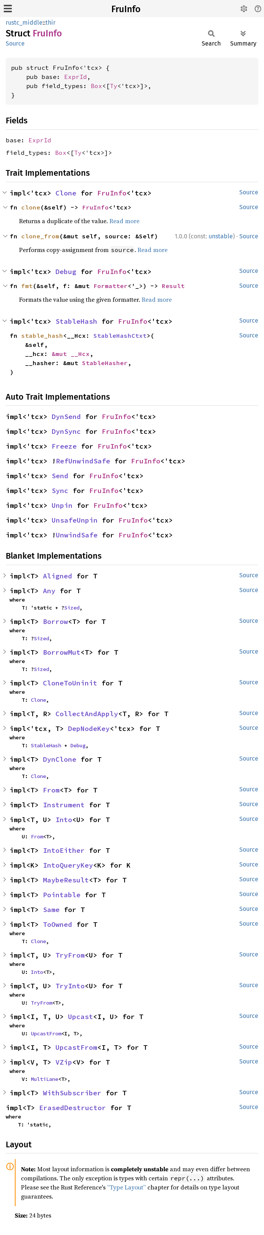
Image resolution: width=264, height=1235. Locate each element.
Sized (71, 607)
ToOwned (57, 924)
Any (49, 590)
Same (51, 909)
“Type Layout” (126, 1187)
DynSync (66, 431)
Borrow (55, 621)
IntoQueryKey (68, 865)
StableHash (76, 321)
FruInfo (126, 9)
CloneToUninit (70, 683)
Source (15, 43)
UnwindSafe (77, 535)
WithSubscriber (72, 1093)
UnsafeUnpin (75, 520)
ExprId (75, 76)
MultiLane (44, 1079)
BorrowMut (62, 652)
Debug (65, 271)
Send (60, 475)
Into (63, 819)
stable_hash (42, 335)
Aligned (57, 576)
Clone (65, 193)
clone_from (40, 236)
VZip (63, 1062)
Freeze (64, 446)
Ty (113, 86)
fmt (27, 286)
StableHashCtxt (120, 335)
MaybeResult (66, 880)
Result (173, 286)
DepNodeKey (89, 728)
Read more (124, 221)
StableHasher (105, 363)
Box (96, 86)
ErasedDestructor (72, 1107)
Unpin (62, 505)
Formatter (110, 286)
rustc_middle (24, 22)
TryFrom (70, 955)
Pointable (62, 894)
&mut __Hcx (71, 354)
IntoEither (64, 850)
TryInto (70, 985)
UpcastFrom (46, 1033)
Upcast (80, 1016)
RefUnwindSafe (83, 461)
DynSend (66, 416)
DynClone (59, 759)
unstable (221, 236)
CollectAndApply (86, 713)
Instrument (64, 804)
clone (30, 207)
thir (50, 22)
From (51, 790)
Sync (60, 490)
